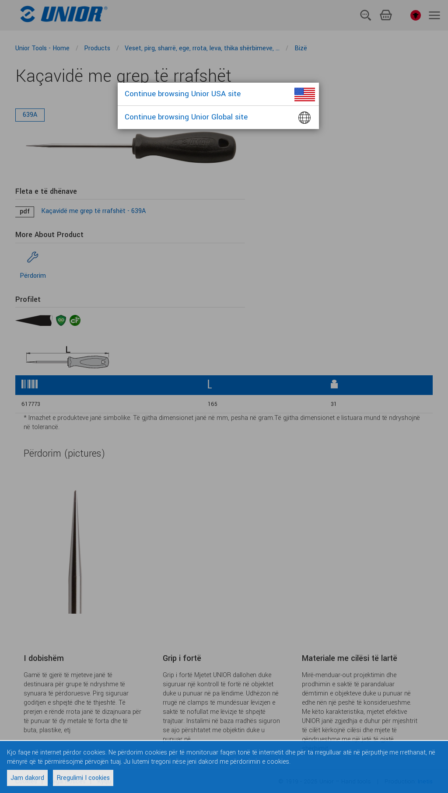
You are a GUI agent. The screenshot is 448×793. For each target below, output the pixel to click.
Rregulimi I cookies (83, 778)
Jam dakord (27, 778)
